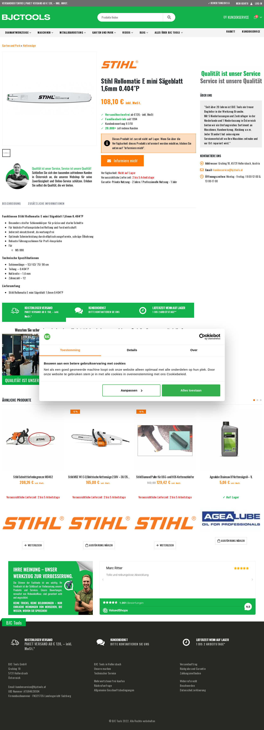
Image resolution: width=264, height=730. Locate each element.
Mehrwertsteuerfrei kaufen (109, 681)
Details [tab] (132, 350)
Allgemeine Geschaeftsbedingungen (114, 690)
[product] (38, 440)
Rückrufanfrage (103, 685)
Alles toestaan (191, 390)
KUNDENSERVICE (251, 31)
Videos (126, 32)
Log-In (256, 3)
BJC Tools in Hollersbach (107, 664)
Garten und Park (102, 32)
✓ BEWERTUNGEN (220, 3)
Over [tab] (194, 350)
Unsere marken (102, 668)
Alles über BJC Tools (167, 32)
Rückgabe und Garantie (193, 668)
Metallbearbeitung (71, 32)
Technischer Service (105, 673)
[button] (254, 400)
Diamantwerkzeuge (16, 32)
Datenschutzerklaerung (193, 690)
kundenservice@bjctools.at (228, 170)
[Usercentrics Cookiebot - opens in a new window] (202, 337)
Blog (143, 32)
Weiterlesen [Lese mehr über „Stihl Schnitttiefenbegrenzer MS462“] (40, 545)
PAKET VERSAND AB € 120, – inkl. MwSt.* (48, 646)
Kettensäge (29, 45)
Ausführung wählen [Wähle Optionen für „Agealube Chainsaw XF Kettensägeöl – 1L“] (237, 540)
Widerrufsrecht (188, 681)
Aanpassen (131, 390)
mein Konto (242, 3)
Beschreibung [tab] (11, 203)
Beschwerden (187, 685)
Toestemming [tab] (70, 350)
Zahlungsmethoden (190, 673)
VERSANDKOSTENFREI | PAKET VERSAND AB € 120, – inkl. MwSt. (35, 3)
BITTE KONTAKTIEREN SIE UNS (103, 312)
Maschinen (44, 32)
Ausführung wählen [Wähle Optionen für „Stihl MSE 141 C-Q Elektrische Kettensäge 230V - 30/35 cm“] (105, 545)
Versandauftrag (189, 664)
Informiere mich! (122, 160)
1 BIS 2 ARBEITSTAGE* (210, 644)
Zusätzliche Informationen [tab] (46, 203)
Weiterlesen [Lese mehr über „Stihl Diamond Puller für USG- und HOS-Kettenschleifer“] (172, 545)
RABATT (230, 31)
